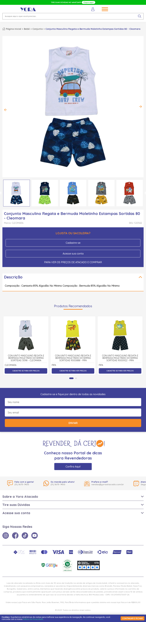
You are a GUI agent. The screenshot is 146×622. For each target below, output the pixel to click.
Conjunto (37, 28)
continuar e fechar (132, 618)
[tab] (71, 378)
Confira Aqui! (73, 466)
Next (140, 106)
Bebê (27, 28)
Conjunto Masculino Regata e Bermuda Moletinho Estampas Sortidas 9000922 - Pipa (120, 358)
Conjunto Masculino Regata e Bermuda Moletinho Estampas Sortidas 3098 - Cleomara (26, 358)
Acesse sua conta (73, 253)
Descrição (13, 277)
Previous (5, 110)
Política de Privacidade (33, 619)
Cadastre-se (73, 242)
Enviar (73, 423)
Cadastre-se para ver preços (26, 371)
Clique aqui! (88, 2)
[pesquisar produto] (139, 16)
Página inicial (13, 28)
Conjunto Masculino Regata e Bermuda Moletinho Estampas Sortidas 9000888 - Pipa (73, 358)
